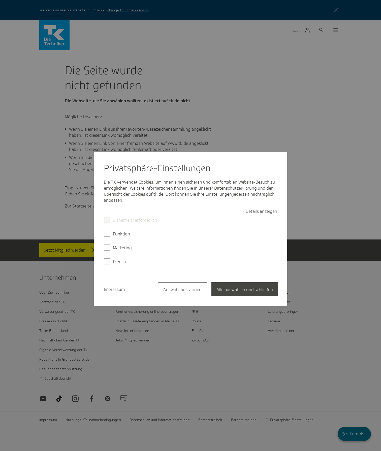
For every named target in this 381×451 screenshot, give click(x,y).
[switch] (259, 211)
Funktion (121, 234)
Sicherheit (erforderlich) (135, 220)
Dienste (120, 261)
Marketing (122, 248)
